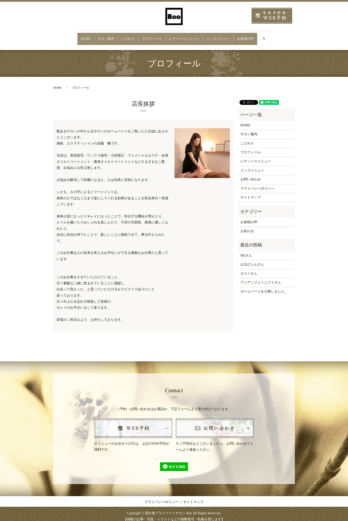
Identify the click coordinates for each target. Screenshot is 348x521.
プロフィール (151, 36)
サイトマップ (250, 193)
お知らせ (247, 226)
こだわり (124, 36)
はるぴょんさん (252, 260)
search (276, 36)
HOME (77, 36)
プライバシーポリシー (257, 184)
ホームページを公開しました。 (264, 287)
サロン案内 (100, 36)
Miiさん (246, 251)
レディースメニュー (187, 36)
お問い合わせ (250, 175)
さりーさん (248, 269)
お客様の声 (254, 36)
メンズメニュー (223, 36)
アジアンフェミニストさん (260, 278)
